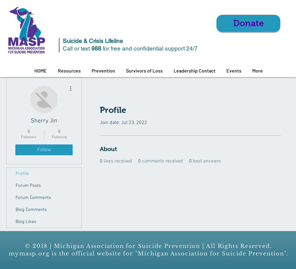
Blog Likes (26, 221)
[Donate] (248, 23)
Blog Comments (31, 209)
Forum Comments (33, 197)
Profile (22, 173)
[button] (69, 70)
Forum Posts (28, 185)
